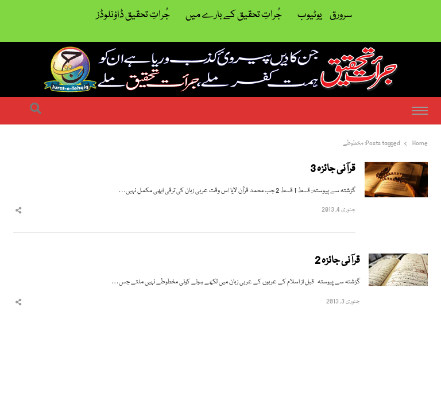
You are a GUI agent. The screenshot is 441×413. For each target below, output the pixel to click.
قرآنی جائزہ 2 (337, 261)
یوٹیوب (309, 15)
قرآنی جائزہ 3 (332, 169)
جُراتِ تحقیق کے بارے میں (233, 15)
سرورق (341, 15)
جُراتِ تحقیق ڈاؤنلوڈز (133, 15)
